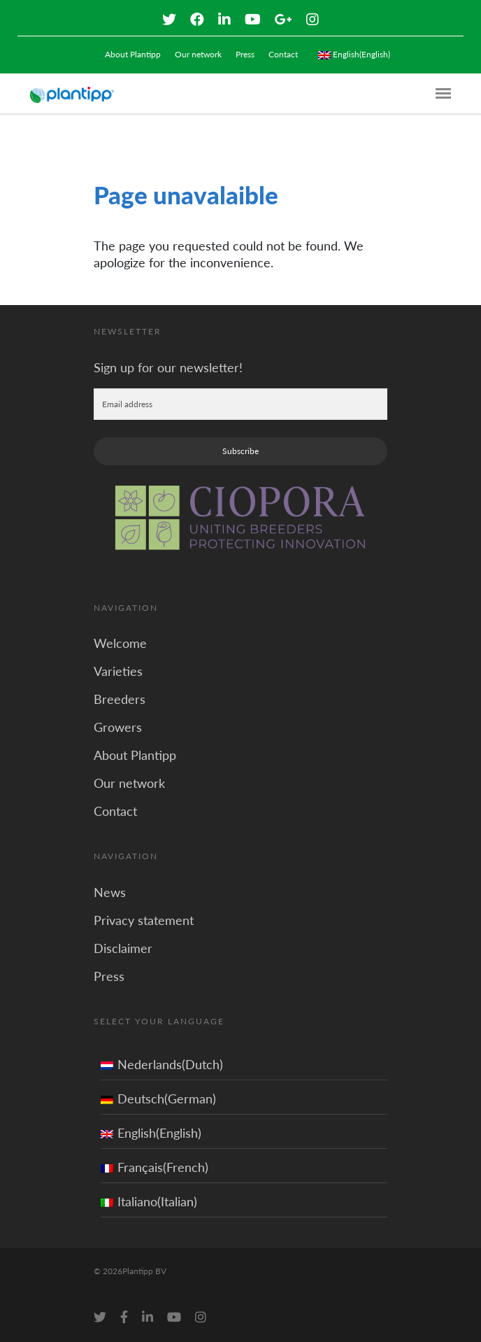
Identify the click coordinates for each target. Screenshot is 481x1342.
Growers (118, 727)
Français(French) (154, 1167)
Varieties (118, 671)
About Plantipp (133, 54)
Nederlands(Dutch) (162, 1064)
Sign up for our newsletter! (168, 367)
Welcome (120, 643)
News (110, 892)
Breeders (119, 699)
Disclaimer (123, 948)
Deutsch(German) (158, 1098)
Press (245, 54)
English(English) (151, 1132)
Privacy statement (144, 920)
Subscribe (240, 451)
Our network (198, 54)
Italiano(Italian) (149, 1201)
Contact (283, 54)
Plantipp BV (144, 1271)
